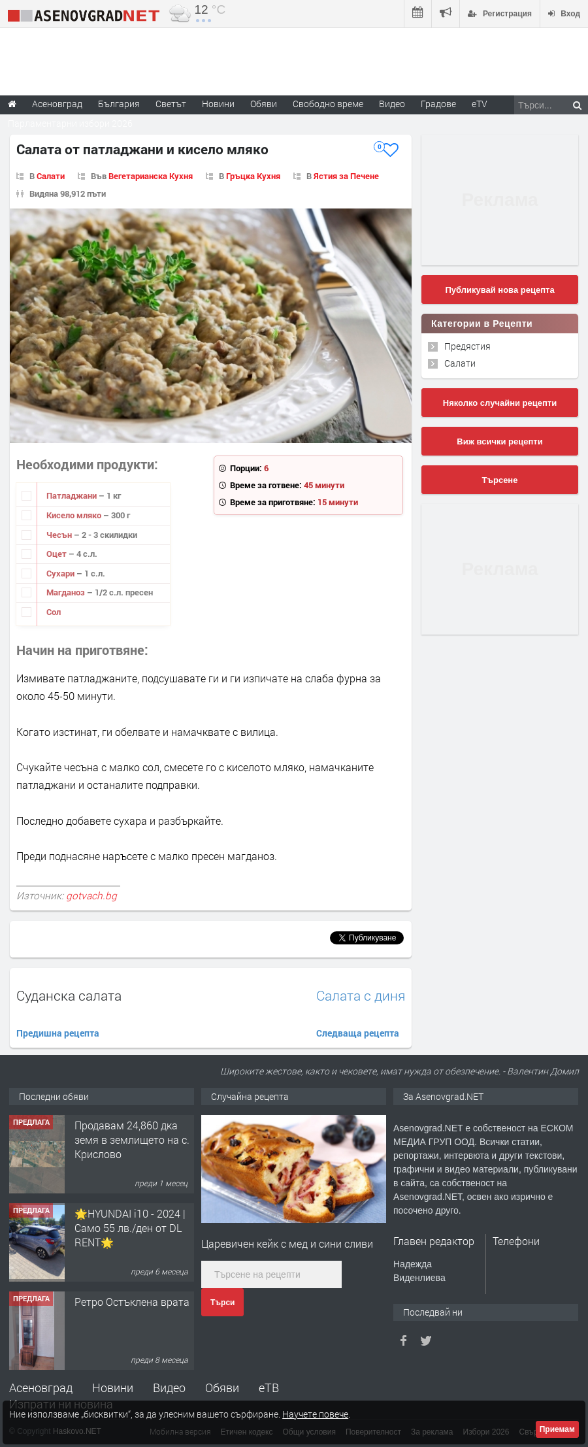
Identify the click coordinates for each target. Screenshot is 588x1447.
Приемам (557, 1429)
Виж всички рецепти (499, 441)
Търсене (500, 480)
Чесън (60, 535)
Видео (169, 1387)
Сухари (61, 573)
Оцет (57, 553)
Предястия (467, 346)
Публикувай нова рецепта (499, 290)
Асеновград (41, 1387)
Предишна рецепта (57, 1033)
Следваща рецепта (357, 1033)
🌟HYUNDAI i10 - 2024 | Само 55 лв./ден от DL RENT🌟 (130, 1228)
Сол (53, 612)
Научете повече (315, 1414)
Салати (51, 176)
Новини (218, 103)
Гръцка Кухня (253, 176)
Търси (222, 1302)
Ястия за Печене (346, 176)
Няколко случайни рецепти (500, 403)
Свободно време (328, 103)
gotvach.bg (91, 895)
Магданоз (66, 592)
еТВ (269, 1387)
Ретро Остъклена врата (131, 1301)
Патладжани (72, 495)
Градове (438, 103)
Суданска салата (69, 995)
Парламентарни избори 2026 (70, 123)
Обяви (222, 1387)
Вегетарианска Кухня (150, 176)
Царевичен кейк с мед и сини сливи (287, 1243)
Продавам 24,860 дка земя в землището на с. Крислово (131, 1139)
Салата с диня (360, 996)
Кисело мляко (74, 515)
